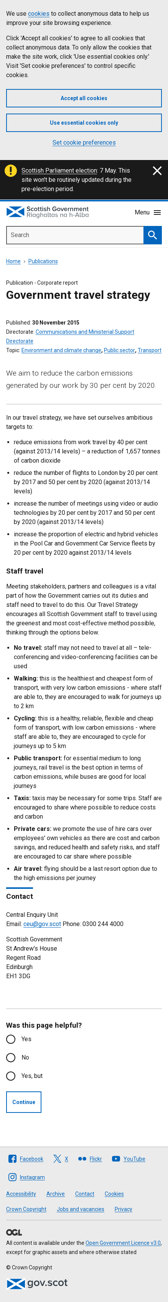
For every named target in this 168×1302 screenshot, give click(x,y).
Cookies (114, 1194)
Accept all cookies (84, 98)
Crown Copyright (26, 1209)
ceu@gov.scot (42, 924)
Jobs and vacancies (80, 1209)
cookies (38, 13)
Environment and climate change (61, 350)
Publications (43, 261)
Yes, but (32, 1076)
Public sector (119, 350)
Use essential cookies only (84, 123)
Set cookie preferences (84, 142)
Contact (84, 1194)
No (25, 1057)
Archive (55, 1194)
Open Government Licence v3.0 (123, 1243)
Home (13, 261)
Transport (149, 350)
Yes (26, 1039)
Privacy (123, 1209)
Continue (23, 1102)
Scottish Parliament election (59, 170)
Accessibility (21, 1194)
